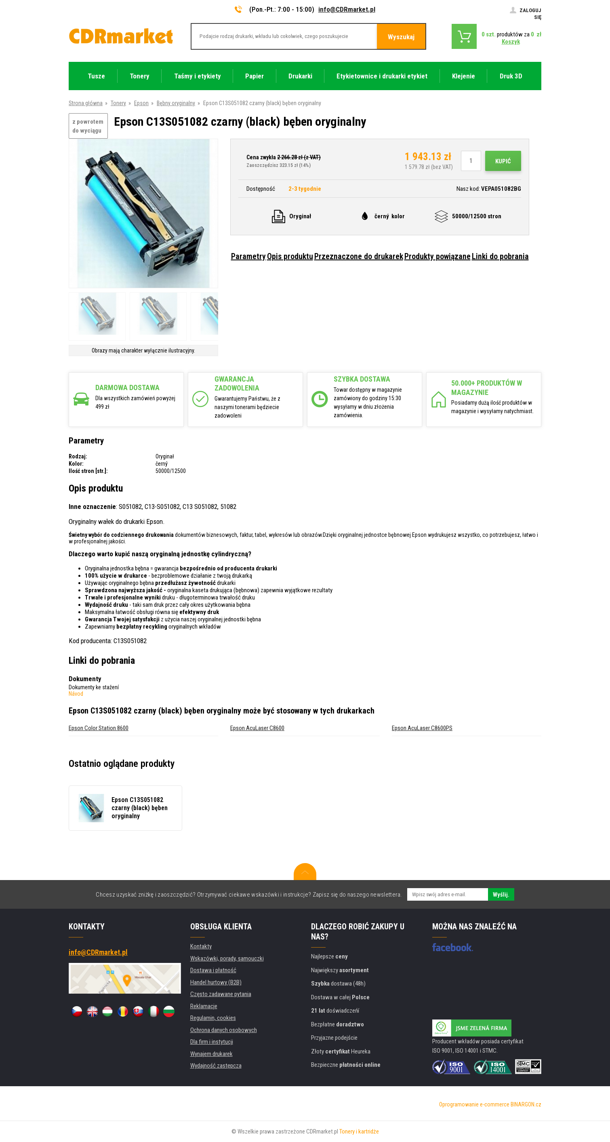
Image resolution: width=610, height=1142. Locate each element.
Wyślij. (501, 894)
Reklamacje (203, 1006)
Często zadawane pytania (220, 994)
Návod (76, 693)
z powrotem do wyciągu (87, 126)
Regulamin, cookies (213, 1018)
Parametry (248, 256)
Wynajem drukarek (211, 1054)
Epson (141, 103)
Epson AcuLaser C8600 (257, 728)
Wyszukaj (401, 37)
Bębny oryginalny (176, 103)
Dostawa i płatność (213, 970)
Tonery (118, 103)
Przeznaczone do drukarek (358, 256)
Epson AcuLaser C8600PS (422, 728)
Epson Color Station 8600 (98, 728)
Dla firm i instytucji (211, 1041)
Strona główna (86, 103)
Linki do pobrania (500, 256)
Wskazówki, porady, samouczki (227, 958)
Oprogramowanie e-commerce (474, 1104)
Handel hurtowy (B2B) (216, 982)
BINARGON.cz (526, 1104)
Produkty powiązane (437, 256)
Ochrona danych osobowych (223, 1030)
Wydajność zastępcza (216, 1065)
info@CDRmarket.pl (346, 9)
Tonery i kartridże (359, 1131)
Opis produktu (290, 256)
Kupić (503, 161)
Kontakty (201, 946)
